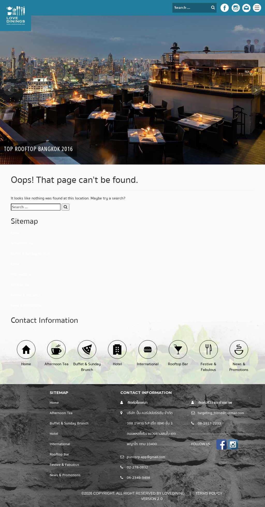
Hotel (15, 264)
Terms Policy (208, 493)
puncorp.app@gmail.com (146, 457)
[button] (9, 90)
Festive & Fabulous (25, 295)
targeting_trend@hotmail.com (221, 413)
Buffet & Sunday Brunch (30, 254)
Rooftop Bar (20, 285)
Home (15, 233)
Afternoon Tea (22, 244)
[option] (132, 90)
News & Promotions (26, 306)
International (21, 275)
